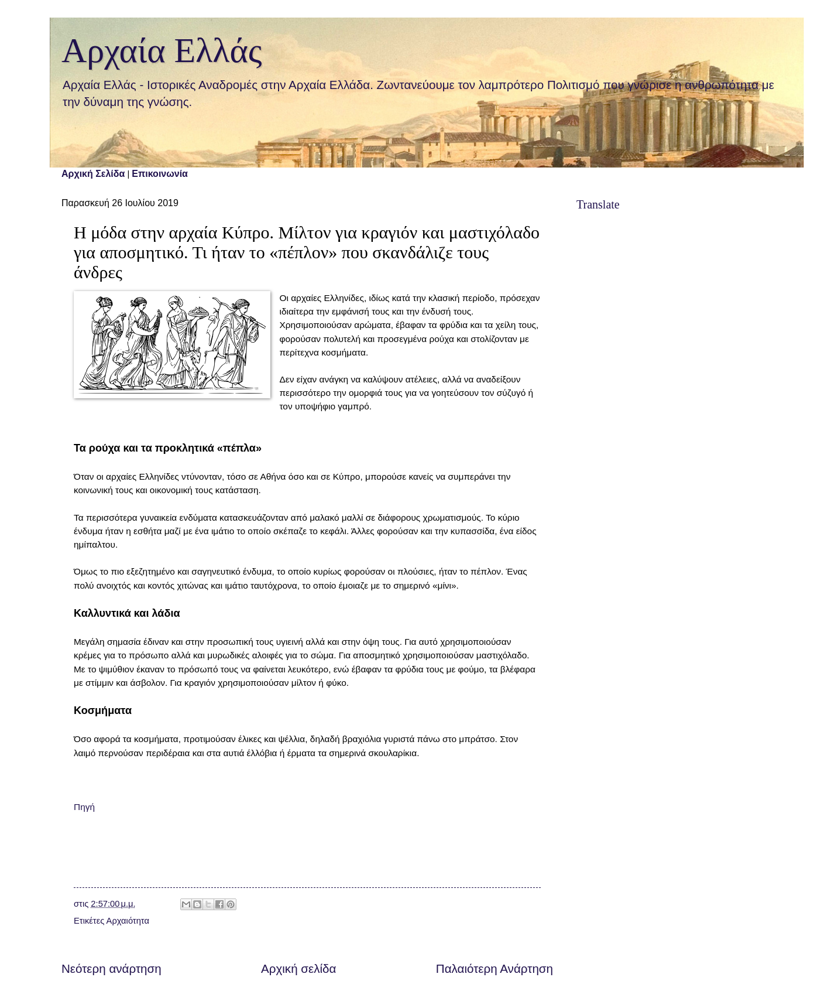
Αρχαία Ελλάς (161, 50)
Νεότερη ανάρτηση (111, 968)
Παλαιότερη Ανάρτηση (494, 968)
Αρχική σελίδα (298, 968)
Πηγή (84, 807)
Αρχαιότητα (128, 920)
